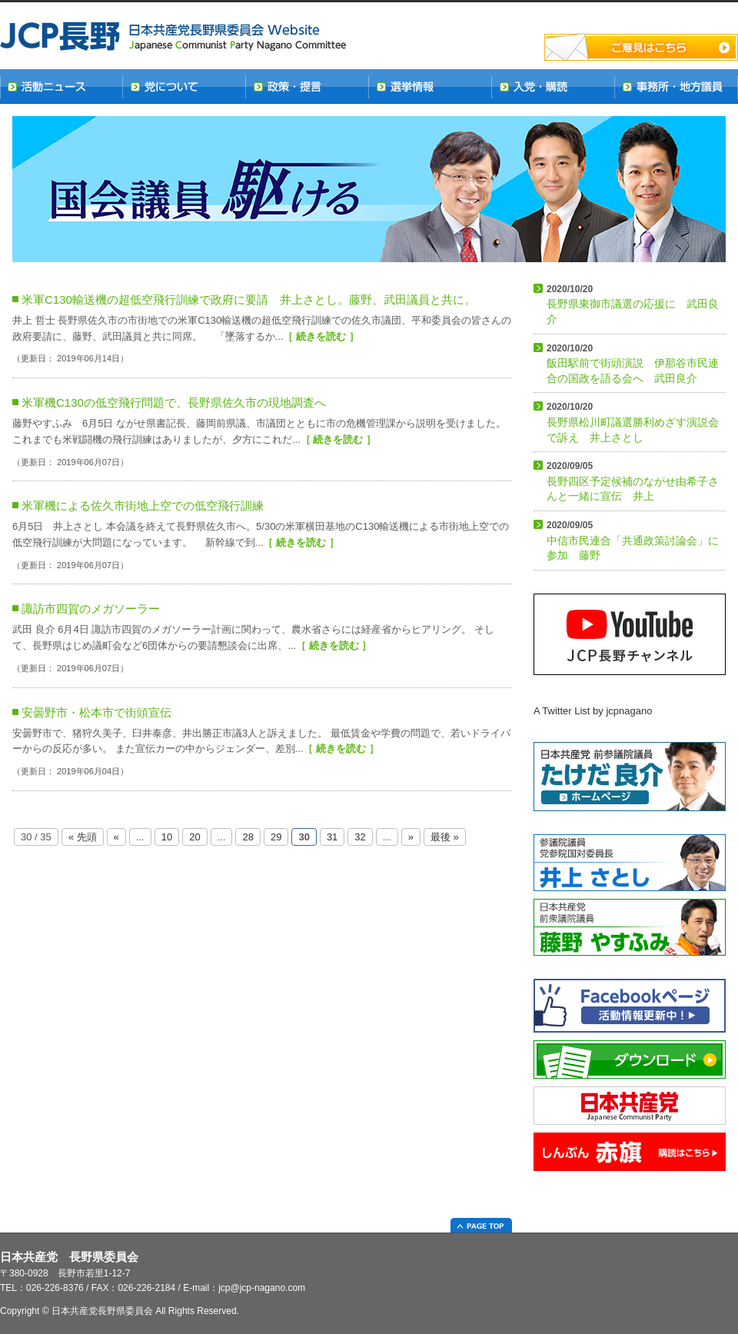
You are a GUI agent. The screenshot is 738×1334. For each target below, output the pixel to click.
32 (359, 837)
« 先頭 (82, 837)
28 (247, 837)
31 (332, 837)
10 (166, 837)
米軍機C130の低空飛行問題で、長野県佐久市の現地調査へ (174, 402)
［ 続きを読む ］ (320, 336)
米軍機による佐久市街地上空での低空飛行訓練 (143, 505)
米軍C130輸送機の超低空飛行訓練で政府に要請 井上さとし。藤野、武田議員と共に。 (249, 299)
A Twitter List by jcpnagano (593, 711)
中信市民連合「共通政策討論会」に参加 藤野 (633, 540)
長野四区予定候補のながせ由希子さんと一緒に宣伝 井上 (633, 481)
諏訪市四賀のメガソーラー (91, 608)
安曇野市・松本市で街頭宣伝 (96, 712)
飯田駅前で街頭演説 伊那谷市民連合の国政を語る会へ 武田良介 (633, 363)
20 (194, 837)
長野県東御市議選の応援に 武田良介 (633, 304)
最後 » (444, 837)
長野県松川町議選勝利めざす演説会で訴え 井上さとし (633, 422)
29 (276, 837)
